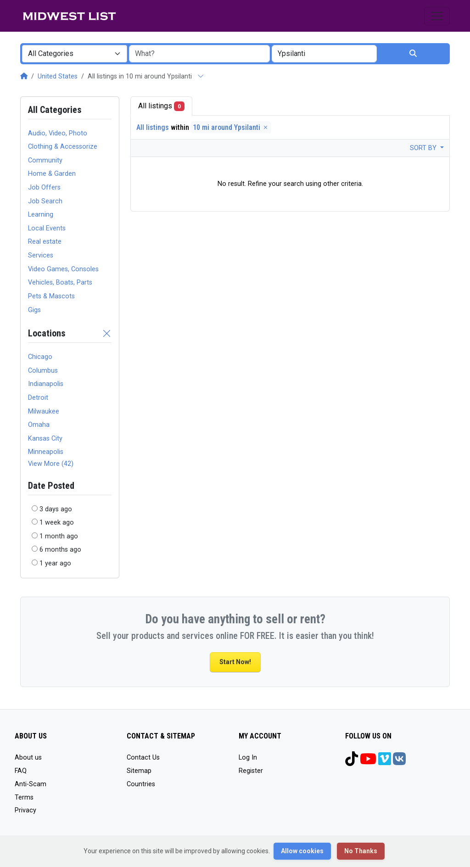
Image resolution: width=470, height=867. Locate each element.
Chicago (40, 357)
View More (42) (50, 464)
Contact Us (143, 757)
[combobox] (74, 53)
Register (251, 771)
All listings (161, 106)
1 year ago (55, 563)
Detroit (38, 398)
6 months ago (60, 550)
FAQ (21, 771)
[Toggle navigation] (437, 16)
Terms (24, 797)
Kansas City (45, 438)
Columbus (43, 371)
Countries (141, 784)
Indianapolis (45, 384)
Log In (248, 757)
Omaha (39, 425)
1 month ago (58, 536)
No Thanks (360, 851)
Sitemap (139, 771)
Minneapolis (45, 452)
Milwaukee (43, 411)
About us (28, 757)
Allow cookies (302, 851)
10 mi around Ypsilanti (231, 127)
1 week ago (56, 522)
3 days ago (55, 509)
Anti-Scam (30, 784)
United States (58, 76)
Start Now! (235, 662)
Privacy (25, 810)
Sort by (424, 148)
